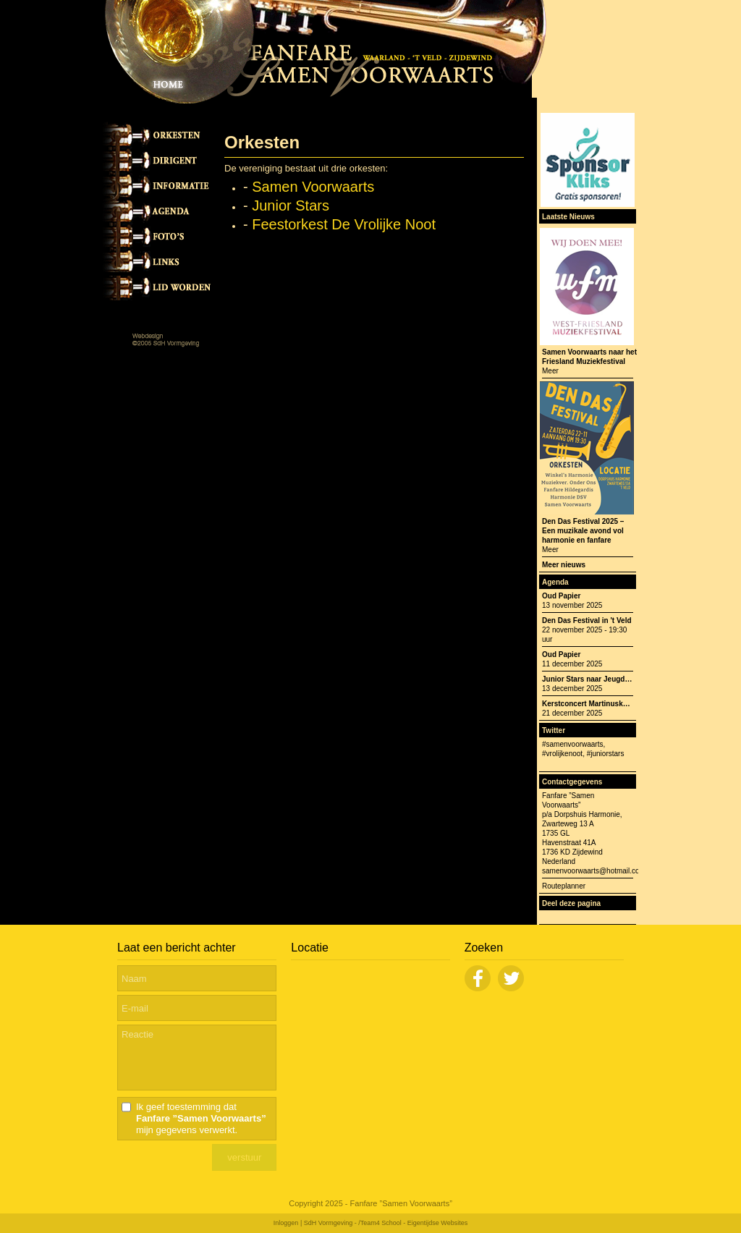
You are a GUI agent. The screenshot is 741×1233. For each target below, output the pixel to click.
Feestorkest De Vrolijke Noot (344, 224)
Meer (550, 371)
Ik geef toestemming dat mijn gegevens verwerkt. (201, 1118)
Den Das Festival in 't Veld (587, 620)
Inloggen (286, 1222)
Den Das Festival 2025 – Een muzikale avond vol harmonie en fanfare (583, 530)
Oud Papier (561, 596)
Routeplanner (563, 886)
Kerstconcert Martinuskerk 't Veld (599, 704)
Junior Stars (290, 205)
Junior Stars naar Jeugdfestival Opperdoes (616, 679)
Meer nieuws (563, 565)
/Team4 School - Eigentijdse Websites (412, 1222)
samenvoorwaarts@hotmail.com (593, 871)
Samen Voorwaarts (313, 187)
